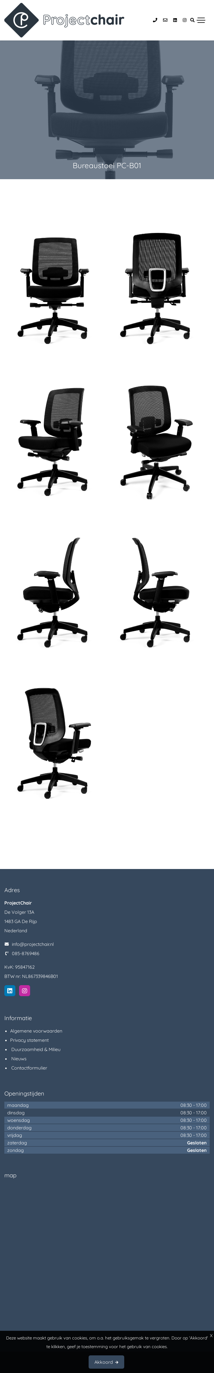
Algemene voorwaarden (36, 1031)
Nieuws (18, 1058)
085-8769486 (25, 953)
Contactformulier (28, 1068)
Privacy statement (29, 1040)
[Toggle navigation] (201, 20)
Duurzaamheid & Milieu (35, 1049)
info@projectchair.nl (33, 944)
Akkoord (103, 1362)
